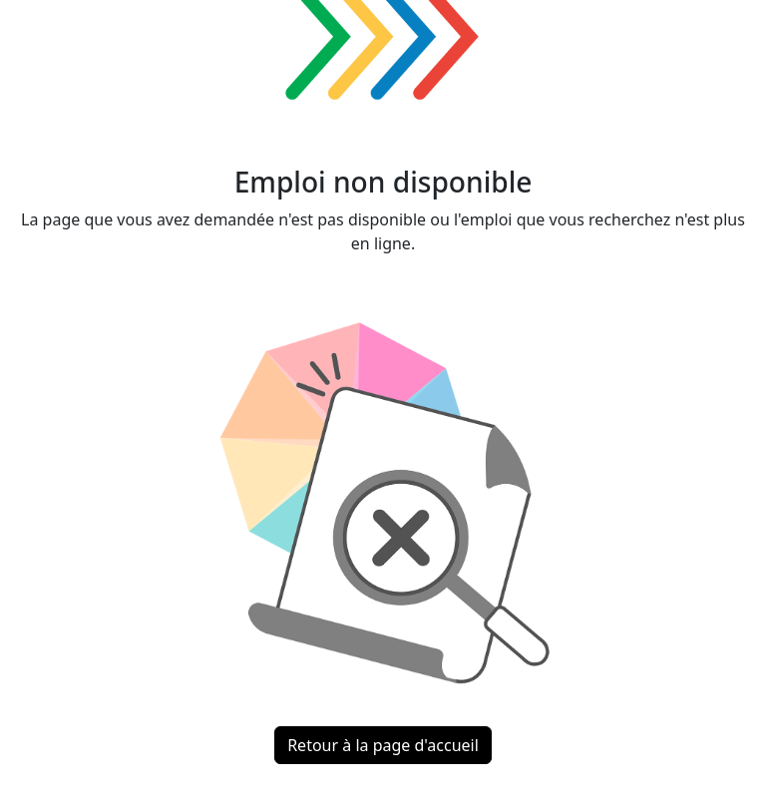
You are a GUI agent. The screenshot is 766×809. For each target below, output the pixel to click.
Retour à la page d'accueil (383, 745)
